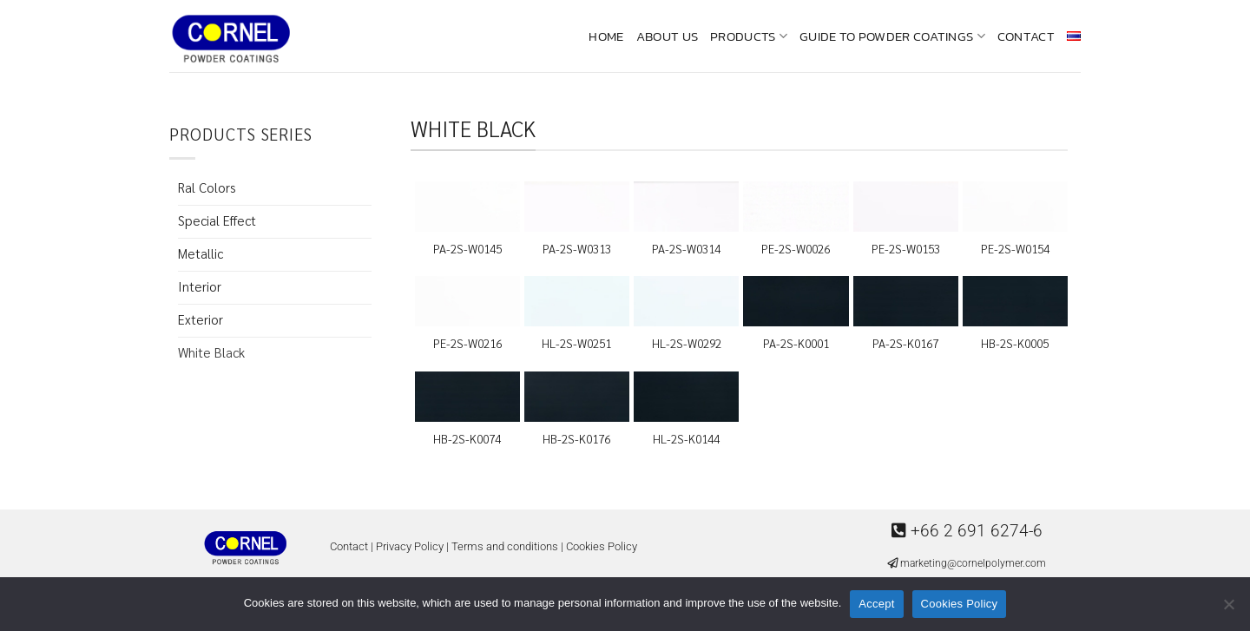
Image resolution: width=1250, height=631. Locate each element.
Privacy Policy (410, 546)
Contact (1026, 36)
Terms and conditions (504, 546)
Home (606, 36)
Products (748, 36)
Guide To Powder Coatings (892, 36)
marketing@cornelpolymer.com (973, 563)
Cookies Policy (601, 546)
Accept (876, 603)
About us (667, 36)
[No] (1228, 609)
